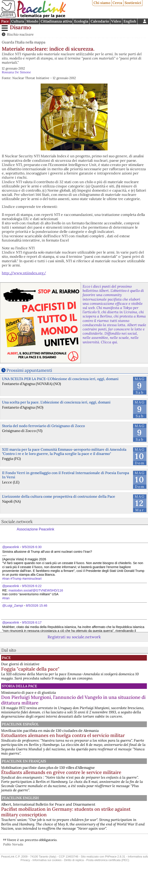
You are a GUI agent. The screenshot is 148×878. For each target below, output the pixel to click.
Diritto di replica (74, 860)
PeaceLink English (20, 798)
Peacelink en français (24, 761)
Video (116, 21)
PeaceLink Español (20, 724)
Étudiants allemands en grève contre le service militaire (61, 772)
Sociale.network (17, 521)
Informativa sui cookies (46, 860)
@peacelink (10, 547)
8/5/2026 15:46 (36, 605)
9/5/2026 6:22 (32, 586)
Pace (5, 21)
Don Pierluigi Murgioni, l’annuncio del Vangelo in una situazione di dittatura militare (73, 700)
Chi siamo (102, 2)
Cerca (117, 2)
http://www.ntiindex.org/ (24, 273)
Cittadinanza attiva (56, 21)
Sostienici (133, 2)
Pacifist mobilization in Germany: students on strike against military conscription (66, 812)
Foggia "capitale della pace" (30, 669)
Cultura (17, 21)
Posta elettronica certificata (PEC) (107, 860)
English (129, 21)
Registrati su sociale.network (74, 636)
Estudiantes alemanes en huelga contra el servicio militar (63, 735)
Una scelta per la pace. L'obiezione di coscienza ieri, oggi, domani (56, 402)
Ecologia (81, 21)
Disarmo (20, 27)
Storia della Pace (19, 686)
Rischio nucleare (20, 34)
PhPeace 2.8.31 (115, 856)
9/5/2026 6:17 (32, 622)
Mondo (32, 21)
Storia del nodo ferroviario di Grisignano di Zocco (43, 426)
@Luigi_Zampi (12, 605)
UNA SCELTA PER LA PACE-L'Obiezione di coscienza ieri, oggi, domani (60, 379)
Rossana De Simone (16, 72)
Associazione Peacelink (35, 529)
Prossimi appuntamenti (29, 370)
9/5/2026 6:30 (32, 547)
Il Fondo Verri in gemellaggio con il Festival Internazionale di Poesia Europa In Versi (65, 475)
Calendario (100, 21)
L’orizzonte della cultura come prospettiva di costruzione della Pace (58, 496)
